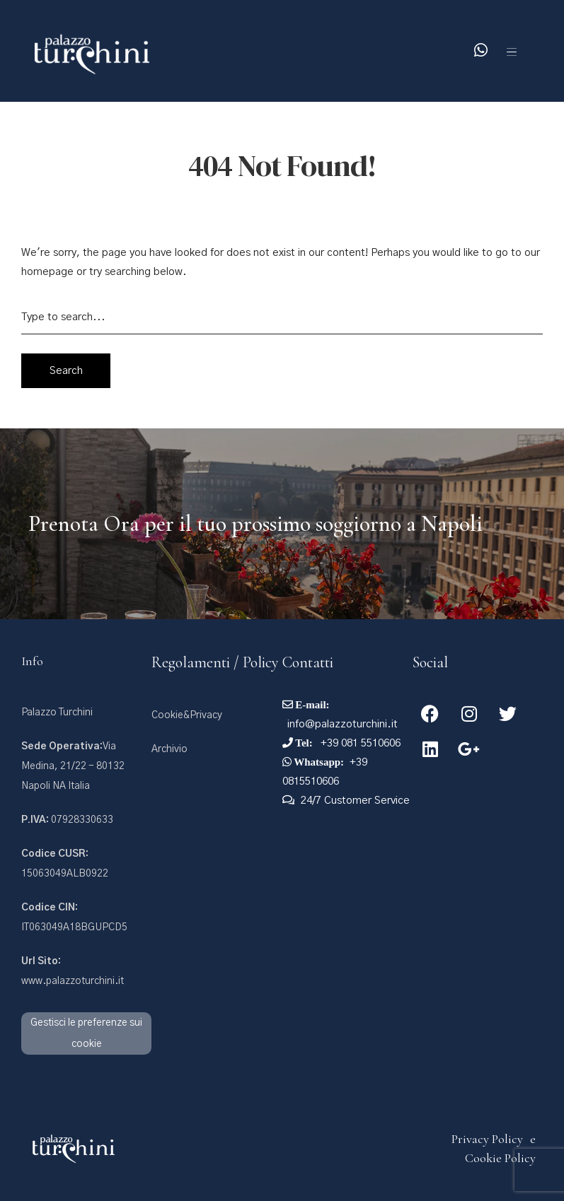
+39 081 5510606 (359, 743)
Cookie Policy (500, 1158)
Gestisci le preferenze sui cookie (86, 1033)
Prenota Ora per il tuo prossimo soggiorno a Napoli (255, 523)
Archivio (169, 749)
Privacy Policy (487, 1139)
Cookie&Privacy (186, 715)
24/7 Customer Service (355, 800)
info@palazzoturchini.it (342, 724)
